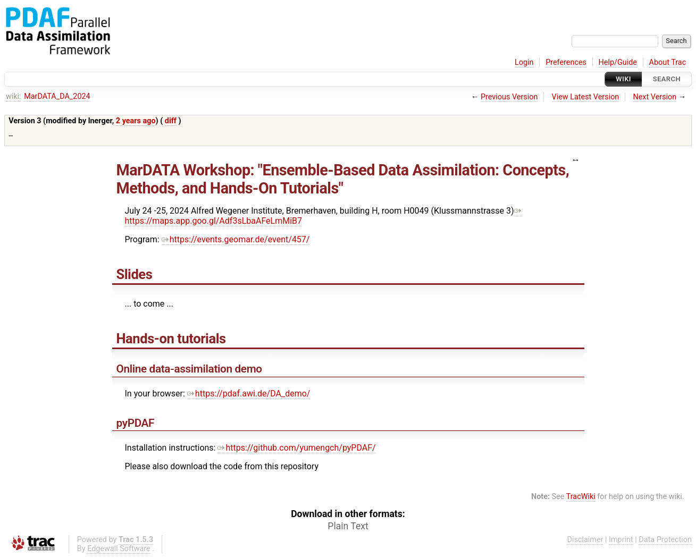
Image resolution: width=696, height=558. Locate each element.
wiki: (13, 96)
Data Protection (665, 539)
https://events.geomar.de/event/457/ (236, 239)
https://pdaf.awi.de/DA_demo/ (249, 393)
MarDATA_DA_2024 (57, 96)
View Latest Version (585, 97)
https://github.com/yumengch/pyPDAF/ (296, 448)
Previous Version (509, 97)
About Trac (667, 62)
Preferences (566, 62)
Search (667, 79)
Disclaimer (585, 539)
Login (524, 62)
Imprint (621, 539)
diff (171, 120)
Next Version (654, 97)
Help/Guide (618, 62)
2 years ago (136, 120)
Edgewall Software (118, 548)
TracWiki (581, 496)
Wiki (623, 79)
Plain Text (348, 526)
